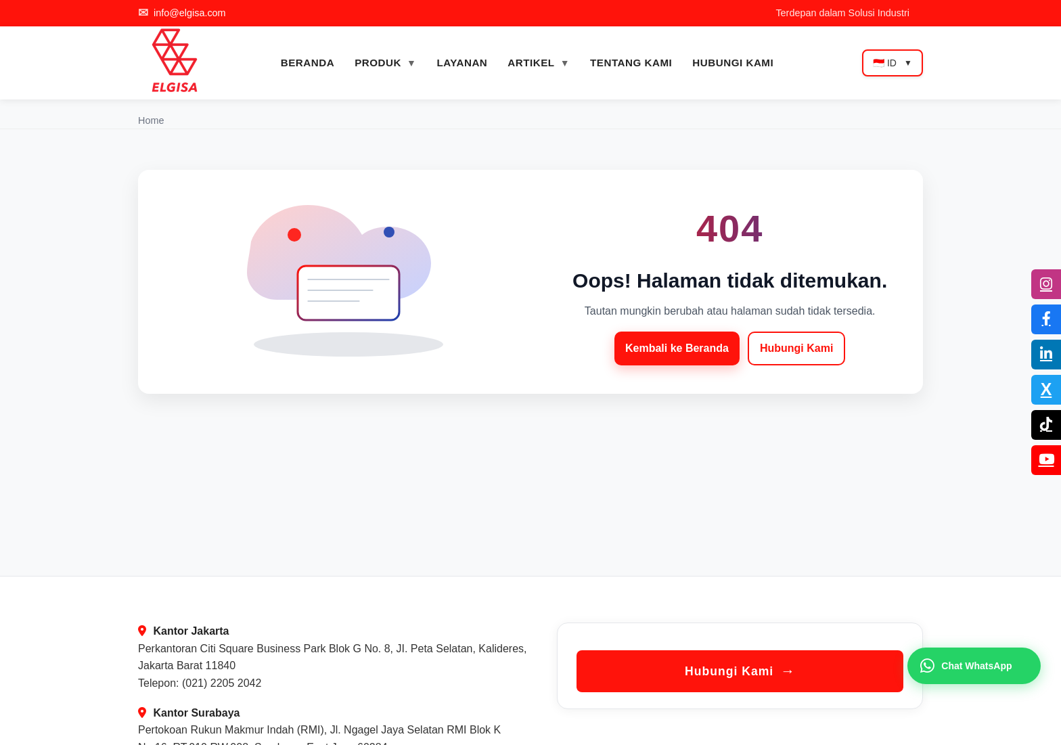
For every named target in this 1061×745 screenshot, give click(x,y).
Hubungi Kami (796, 348)
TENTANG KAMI (631, 62)
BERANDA (307, 62)
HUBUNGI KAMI (732, 62)
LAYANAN (461, 62)
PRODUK (378, 62)
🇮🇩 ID (892, 63)
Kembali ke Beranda (677, 348)
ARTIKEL (530, 62)
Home (151, 120)
